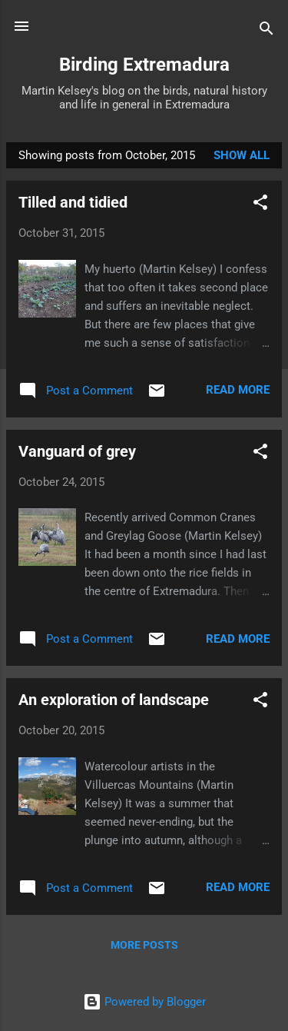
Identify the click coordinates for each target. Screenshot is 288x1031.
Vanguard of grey (77, 451)
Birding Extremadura (144, 64)
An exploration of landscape (113, 699)
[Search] (266, 31)
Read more (238, 390)
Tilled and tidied (72, 202)
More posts (144, 945)
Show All (242, 155)
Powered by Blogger (144, 1002)
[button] (260, 205)
